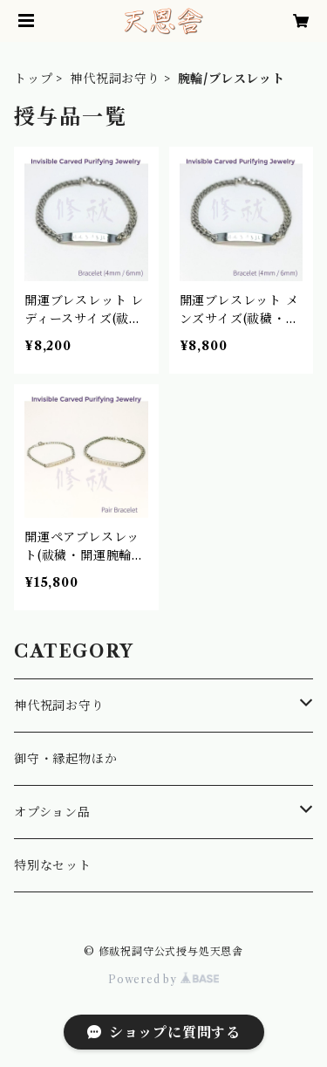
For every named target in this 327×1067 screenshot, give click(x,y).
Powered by (163, 979)
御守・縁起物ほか (65, 759)
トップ (33, 78)
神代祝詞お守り (115, 78)
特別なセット (53, 865)
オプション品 (52, 812)
